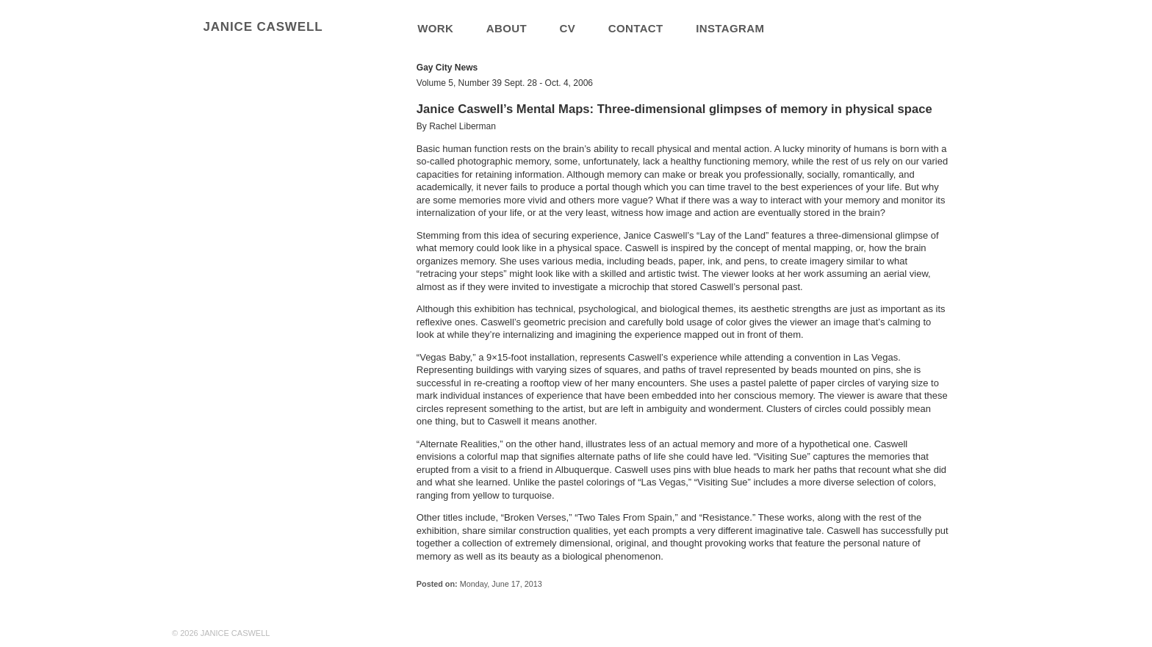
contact (635, 28)
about (506, 28)
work (435, 28)
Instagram (730, 28)
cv (568, 28)
